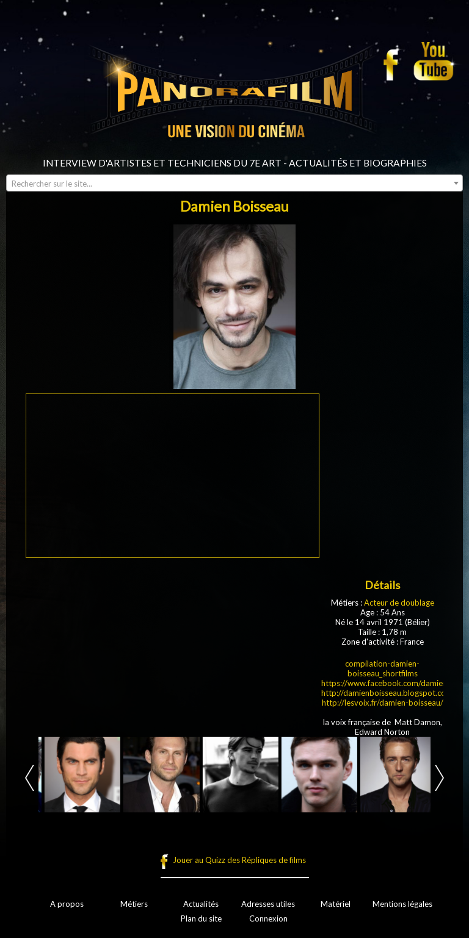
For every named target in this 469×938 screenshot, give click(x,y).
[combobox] (234, 183)
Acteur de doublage (399, 602)
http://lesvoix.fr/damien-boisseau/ (382, 702)
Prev (29, 778)
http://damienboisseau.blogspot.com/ (388, 693)
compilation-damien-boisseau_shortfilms (382, 668)
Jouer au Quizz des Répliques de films (239, 860)
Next (439, 778)
